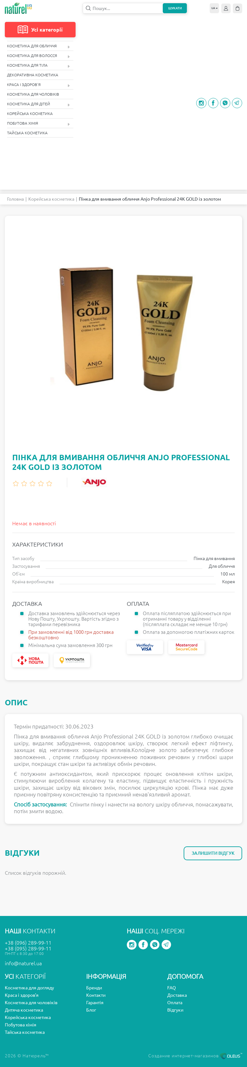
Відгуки (175, 1010)
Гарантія (95, 1002)
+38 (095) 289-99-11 (28, 948)
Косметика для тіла (38, 65)
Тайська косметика (27, 133)
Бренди (94, 987)
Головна (15, 199)
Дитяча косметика (24, 1010)
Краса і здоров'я (38, 84)
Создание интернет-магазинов (195, 1055)
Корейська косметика (30, 113)
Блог (91, 1010)
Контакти (95, 995)
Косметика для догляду (29, 987)
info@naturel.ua (23, 963)
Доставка (177, 995)
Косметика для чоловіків (33, 94)
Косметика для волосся (38, 55)
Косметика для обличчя (38, 46)
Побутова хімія (38, 123)
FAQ (171, 987)
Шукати (175, 8)
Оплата (174, 1002)
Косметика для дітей (38, 104)
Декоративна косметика (32, 75)
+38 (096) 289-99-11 (28, 943)
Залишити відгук (213, 853)
